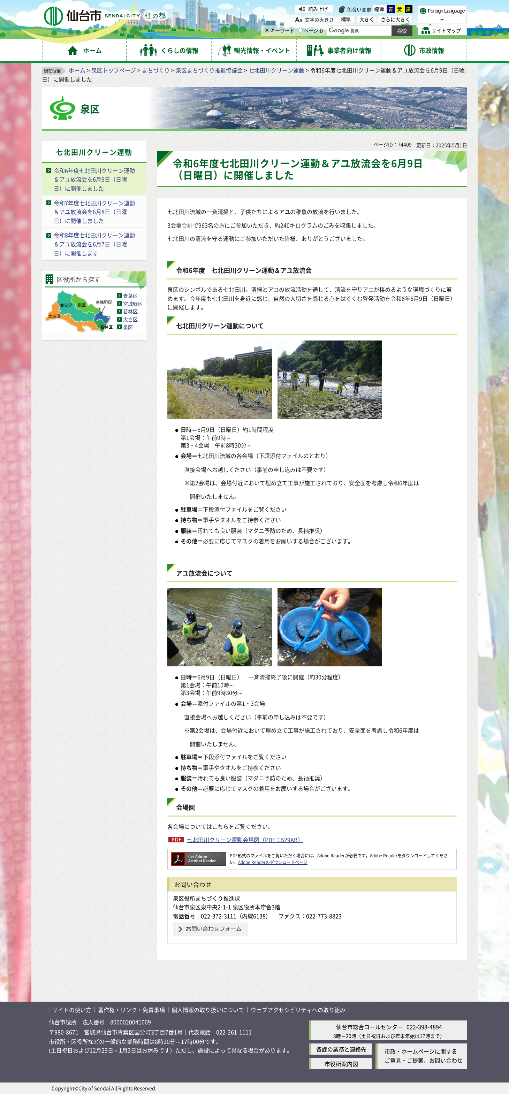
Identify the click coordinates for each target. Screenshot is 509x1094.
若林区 (130, 311)
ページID (310, 30)
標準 (379, 9)
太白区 (130, 319)
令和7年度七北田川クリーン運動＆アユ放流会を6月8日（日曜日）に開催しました (94, 212)
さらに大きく (395, 19)
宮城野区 (133, 303)
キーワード (280, 30)
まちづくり (156, 70)
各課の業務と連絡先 (341, 1049)
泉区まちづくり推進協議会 (209, 70)
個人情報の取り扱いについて (208, 1009)
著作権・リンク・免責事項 (131, 1009)
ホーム (77, 70)
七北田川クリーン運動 (276, 70)
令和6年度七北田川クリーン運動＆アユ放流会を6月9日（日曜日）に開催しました (94, 179)
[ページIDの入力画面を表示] (300, 30)
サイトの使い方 (71, 1009)
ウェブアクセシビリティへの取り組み (298, 1009)
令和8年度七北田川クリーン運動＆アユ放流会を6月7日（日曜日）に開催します (94, 244)
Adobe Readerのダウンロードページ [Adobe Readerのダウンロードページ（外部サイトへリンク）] (272, 862)
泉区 (128, 326)
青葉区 (130, 295)
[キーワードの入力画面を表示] (267, 30)
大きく (366, 19)
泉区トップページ (113, 70)
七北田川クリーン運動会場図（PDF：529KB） (245, 839)
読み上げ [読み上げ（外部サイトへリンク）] (318, 8)
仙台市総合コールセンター (369, 1027)
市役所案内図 (341, 1063)
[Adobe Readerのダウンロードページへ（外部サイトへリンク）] (198, 855)
